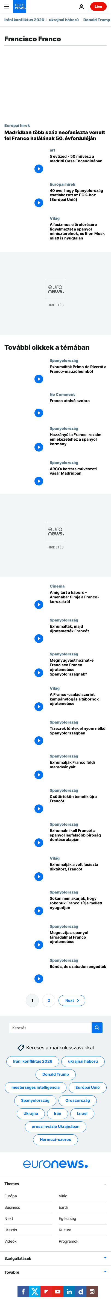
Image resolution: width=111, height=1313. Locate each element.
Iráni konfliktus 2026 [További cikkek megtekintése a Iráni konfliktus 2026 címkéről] (32, 1061)
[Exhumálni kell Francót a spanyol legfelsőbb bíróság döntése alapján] (78, 838)
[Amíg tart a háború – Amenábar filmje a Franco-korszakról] (78, 600)
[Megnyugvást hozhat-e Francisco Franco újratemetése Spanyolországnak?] (78, 668)
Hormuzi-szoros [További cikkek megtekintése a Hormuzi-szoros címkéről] (55, 1139)
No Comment (62, 394)
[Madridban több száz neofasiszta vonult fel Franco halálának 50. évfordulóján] (55, 135)
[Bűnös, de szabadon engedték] (78, 974)
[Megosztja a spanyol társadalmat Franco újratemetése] (78, 940)
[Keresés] (56, 1027)
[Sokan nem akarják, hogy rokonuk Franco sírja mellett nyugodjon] (78, 907)
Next (8, 1218)
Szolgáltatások (17, 1258)
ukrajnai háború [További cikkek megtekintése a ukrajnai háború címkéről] (83, 1061)
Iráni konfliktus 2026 (24, 19)
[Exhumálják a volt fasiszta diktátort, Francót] (78, 872)
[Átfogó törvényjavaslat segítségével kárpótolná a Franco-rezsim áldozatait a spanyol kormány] (78, 443)
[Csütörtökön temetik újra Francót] (78, 804)
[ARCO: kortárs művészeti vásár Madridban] (78, 477)
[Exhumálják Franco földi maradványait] (78, 770)
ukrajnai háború (64, 19)
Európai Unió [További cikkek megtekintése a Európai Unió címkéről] (87, 1087)
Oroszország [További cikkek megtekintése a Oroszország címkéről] (77, 1100)
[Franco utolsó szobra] (78, 409)
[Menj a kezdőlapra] (19, 6)
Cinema (57, 586)
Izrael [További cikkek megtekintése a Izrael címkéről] (82, 1113)
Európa (10, 1196)
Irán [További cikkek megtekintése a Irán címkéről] (57, 1113)
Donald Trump (96, 19)
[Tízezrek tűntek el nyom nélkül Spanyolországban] (78, 736)
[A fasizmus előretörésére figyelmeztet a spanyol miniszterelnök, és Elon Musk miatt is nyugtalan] (78, 232)
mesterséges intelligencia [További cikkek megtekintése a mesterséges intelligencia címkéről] (35, 1087)
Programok (68, 1241)
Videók (10, 1241)
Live (98, 6)
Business (12, 1207)
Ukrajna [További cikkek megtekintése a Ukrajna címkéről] (31, 1113)
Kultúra (65, 1230)
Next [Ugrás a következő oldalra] (69, 1000)
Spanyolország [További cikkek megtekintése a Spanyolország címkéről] (35, 1100)
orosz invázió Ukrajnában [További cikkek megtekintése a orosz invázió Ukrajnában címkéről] (56, 1126)
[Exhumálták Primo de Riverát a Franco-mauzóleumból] (78, 375)
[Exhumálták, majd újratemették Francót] (78, 634)
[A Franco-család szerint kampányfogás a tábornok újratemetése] (78, 702)
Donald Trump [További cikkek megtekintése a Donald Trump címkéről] (55, 1074)
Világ (55, 218)
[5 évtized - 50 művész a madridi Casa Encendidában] (78, 164)
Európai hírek (17, 125)
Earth (63, 1207)
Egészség (67, 1218)
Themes (11, 1183)
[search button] (97, 1027)
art (52, 150)
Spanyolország (64, 360)
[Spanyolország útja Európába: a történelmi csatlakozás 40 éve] (78, 198)
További (11, 1272)
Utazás (10, 1230)
